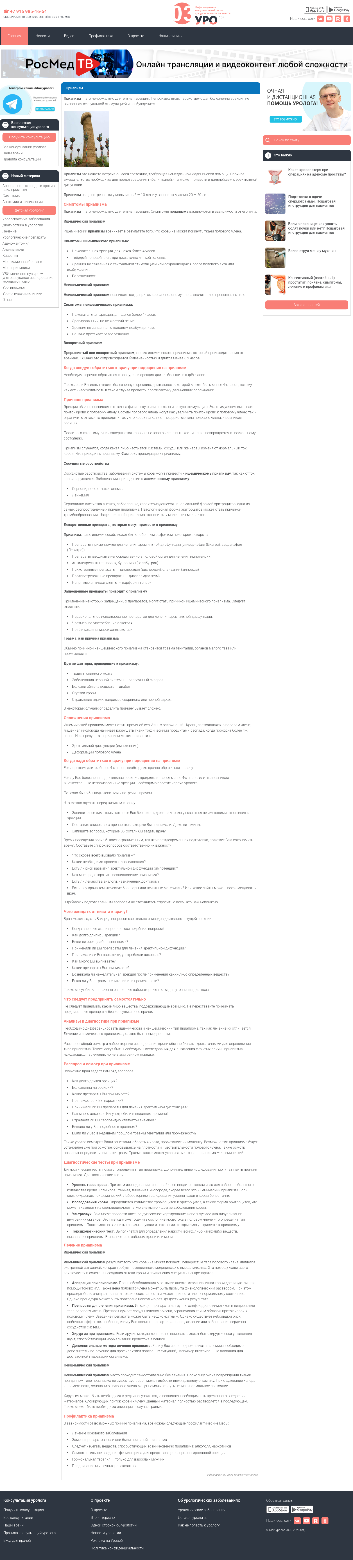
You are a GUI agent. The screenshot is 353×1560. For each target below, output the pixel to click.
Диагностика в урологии (22, 225)
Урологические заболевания (26, 219)
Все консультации (18, 1517)
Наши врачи (12, 153)
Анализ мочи (13, 249)
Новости (43, 36)
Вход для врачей (17, 1540)
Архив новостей (307, 305)
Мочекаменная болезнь (22, 262)
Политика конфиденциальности (117, 1548)
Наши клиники (170, 36)
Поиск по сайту (286, 140)
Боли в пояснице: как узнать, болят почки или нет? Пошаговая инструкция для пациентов (316, 228)
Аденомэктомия (15, 243)
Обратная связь (279, 1500)
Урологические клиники (22, 293)
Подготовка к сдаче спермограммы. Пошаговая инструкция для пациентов (312, 201)
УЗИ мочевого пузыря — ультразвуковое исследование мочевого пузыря (27, 277)
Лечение (9, 231)
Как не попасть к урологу (199, 1525)
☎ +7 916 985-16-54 (25, 11)
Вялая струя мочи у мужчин (312, 251)
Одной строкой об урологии (114, 1525)
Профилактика (101, 36)
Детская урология (29, 210)
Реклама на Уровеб (107, 1540)
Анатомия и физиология (22, 202)
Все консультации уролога (24, 147)
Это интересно (103, 1517)
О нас (7, 300)
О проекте (136, 36)
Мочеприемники (16, 268)
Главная (14, 36)
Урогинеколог (13, 287)
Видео (69, 36)
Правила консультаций (21, 159)
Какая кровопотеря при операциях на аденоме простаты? (317, 172)
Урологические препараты (24, 237)
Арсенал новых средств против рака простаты (28, 188)
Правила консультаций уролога (29, 1533)
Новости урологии (106, 1533)
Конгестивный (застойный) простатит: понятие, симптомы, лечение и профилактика (315, 282)
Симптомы (11, 196)
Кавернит (10, 255)
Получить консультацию (29, 137)
